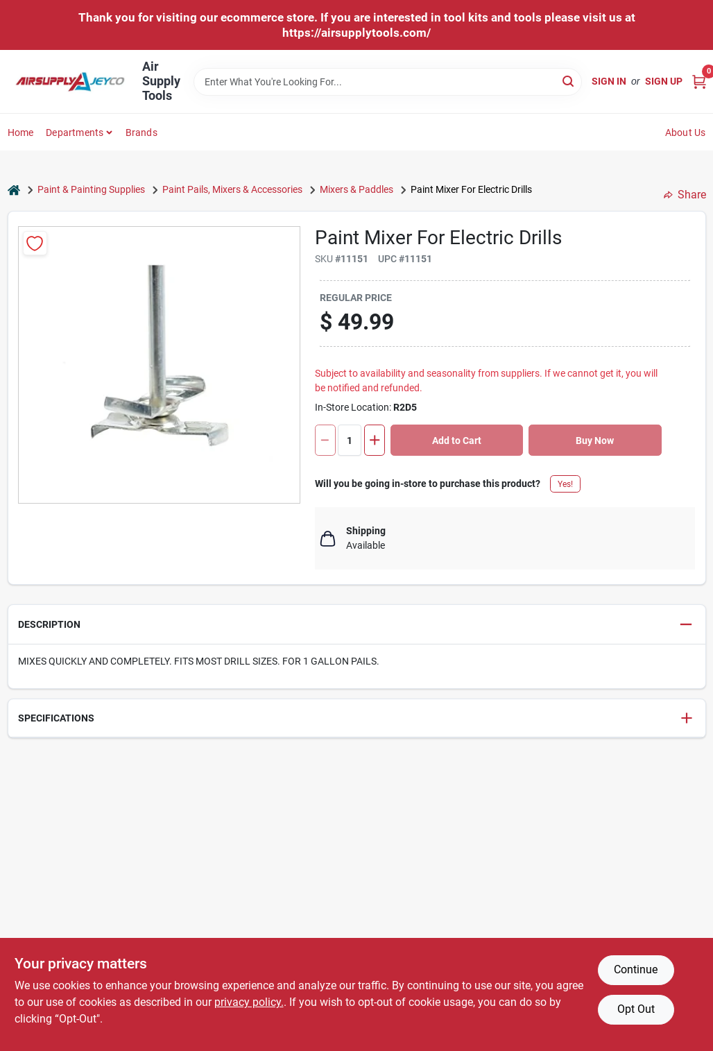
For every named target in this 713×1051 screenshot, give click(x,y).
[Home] (14, 189)
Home (21, 132)
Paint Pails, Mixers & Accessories (232, 189)
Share (685, 194)
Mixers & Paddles (356, 189)
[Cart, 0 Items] (699, 81)
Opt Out (636, 1009)
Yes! (565, 484)
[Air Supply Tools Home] (70, 82)
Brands (141, 132)
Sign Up (663, 81)
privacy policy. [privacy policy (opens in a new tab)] (249, 1002)
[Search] (569, 80)
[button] (356, 624)
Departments (74, 132)
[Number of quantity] (349, 440)
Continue (636, 969)
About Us (685, 132)
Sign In (609, 81)
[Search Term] (388, 82)
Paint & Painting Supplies (91, 189)
